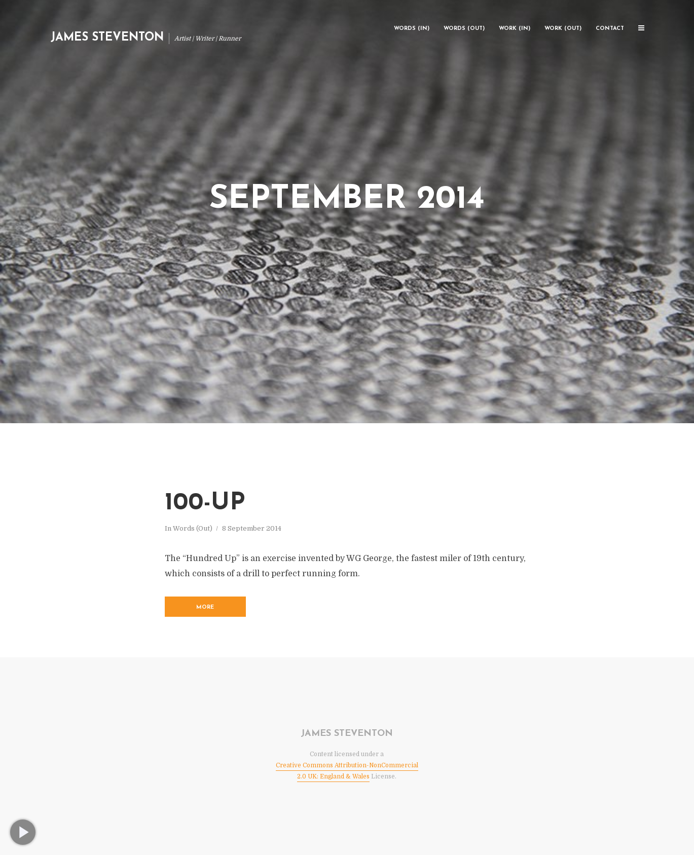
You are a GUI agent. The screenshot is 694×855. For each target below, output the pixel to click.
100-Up (205, 503)
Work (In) (514, 28)
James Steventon (107, 38)
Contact (610, 28)
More (205, 607)
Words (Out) (464, 28)
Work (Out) (562, 28)
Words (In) (411, 28)
